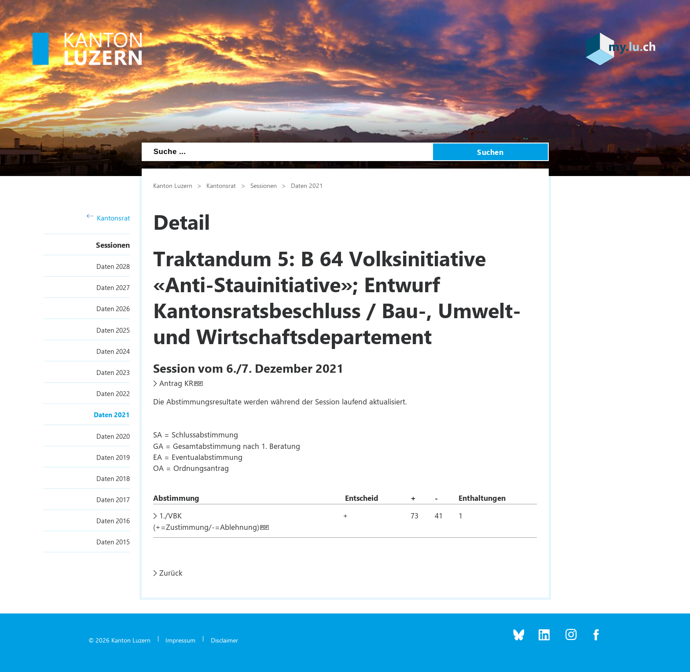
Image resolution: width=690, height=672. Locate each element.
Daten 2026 (113, 308)
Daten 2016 (113, 520)
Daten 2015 (113, 541)
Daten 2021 (112, 414)
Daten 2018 (113, 478)
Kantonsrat (108, 217)
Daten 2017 (113, 499)
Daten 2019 (113, 457)
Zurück (170, 572)
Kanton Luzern (172, 185)
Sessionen (113, 245)
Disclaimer (224, 640)
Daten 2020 (113, 436)
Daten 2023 (113, 372)
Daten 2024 (113, 351)
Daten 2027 (113, 287)
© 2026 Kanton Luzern (119, 640)
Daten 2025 (113, 330)
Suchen (490, 152)
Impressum (180, 640)
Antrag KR (176, 383)
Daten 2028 (113, 266)
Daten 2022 (113, 393)
